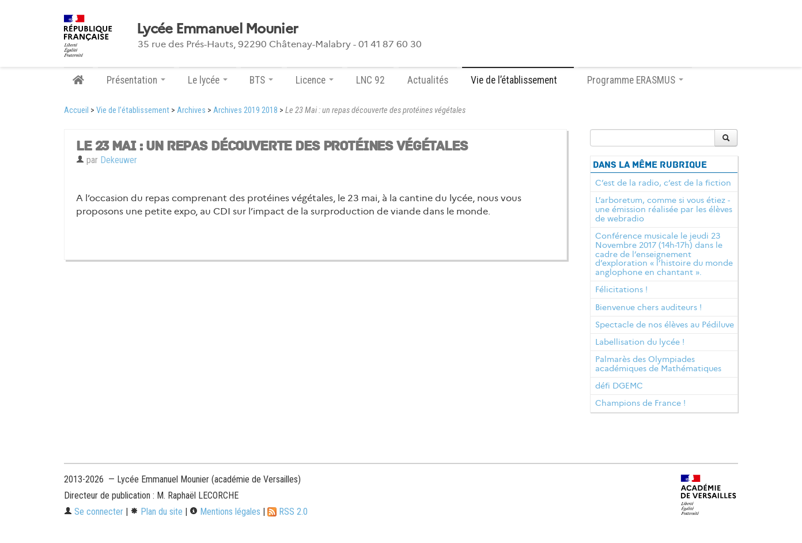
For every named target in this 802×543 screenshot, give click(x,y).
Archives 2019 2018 (245, 110)
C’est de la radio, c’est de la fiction (663, 183)
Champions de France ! (640, 403)
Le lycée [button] (208, 80)
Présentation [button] (136, 80)
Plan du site (156, 511)
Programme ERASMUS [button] (635, 80)
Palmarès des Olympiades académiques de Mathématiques (658, 364)
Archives (191, 110)
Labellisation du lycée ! (639, 342)
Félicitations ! (621, 289)
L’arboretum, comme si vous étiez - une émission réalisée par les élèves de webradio (663, 209)
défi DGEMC (619, 385)
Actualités (427, 80)
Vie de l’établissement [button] (518, 80)
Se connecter (93, 511)
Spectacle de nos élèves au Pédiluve (664, 324)
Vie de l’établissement (132, 110)
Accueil (76, 110)
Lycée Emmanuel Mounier (217, 28)
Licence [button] (315, 80)
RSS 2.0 (287, 511)
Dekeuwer (118, 159)
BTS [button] (261, 80)
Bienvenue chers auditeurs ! (648, 307)
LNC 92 (370, 80)
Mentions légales (225, 511)
